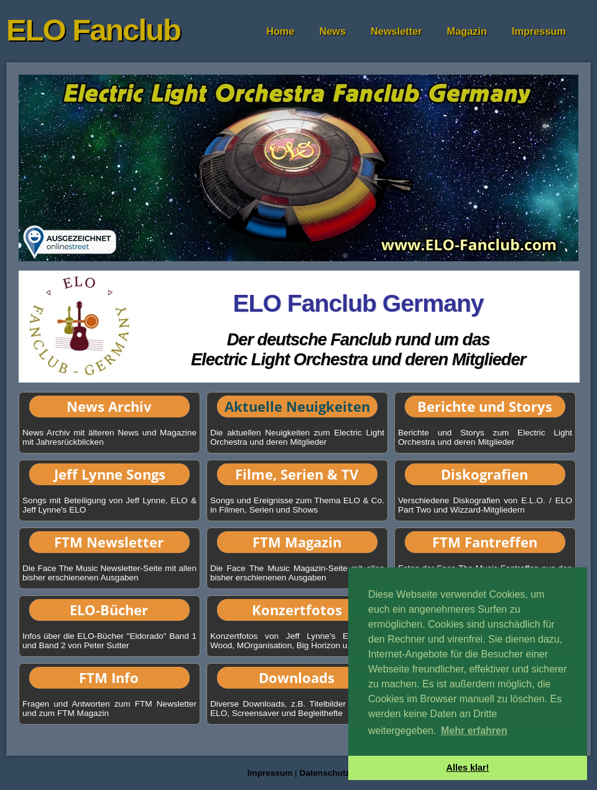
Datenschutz (324, 773)
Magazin (467, 31)
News (332, 31)
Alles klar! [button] (468, 768)
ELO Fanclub (93, 30)
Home (280, 31)
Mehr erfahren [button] (474, 730)
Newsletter (396, 31)
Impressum (539, 31)
